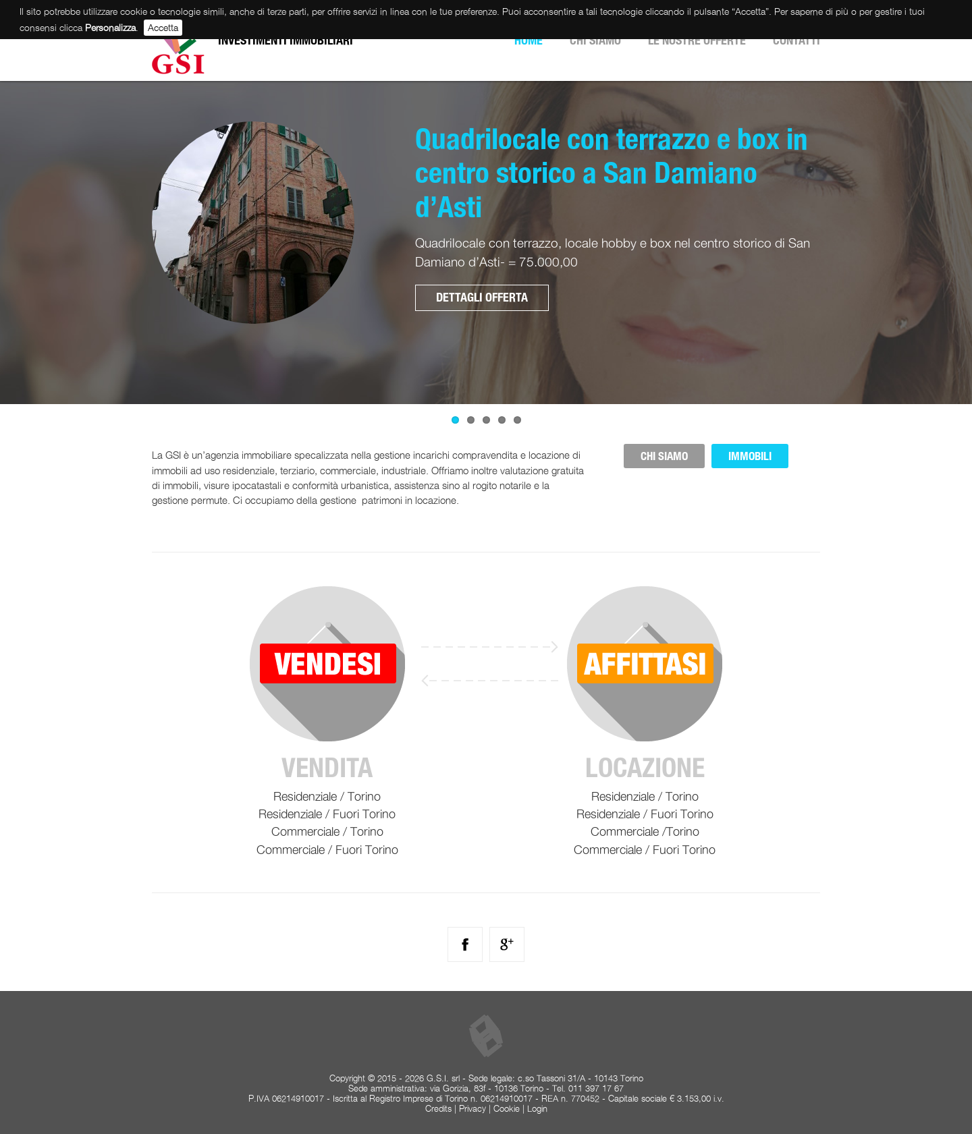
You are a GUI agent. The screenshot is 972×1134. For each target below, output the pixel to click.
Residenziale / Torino (327, 796)
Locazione (645, 768)
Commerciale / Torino (327, 831)
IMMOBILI (750, 456)
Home (528, 40)
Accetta (163, 27)
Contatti (796, 40)
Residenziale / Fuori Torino (327, 814)
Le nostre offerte (697, 40)
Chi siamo (595, 40)
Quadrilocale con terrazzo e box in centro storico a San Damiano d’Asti (611, 172)
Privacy (472, 1109)
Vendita (327, 768)
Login (537, 1109)
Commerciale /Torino (645, 831)
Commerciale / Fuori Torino (327, 850)
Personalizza (110, 27)
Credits (438, 1109)
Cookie (506, 1109)
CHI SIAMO (664, 456)
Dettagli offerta (482, 297)
